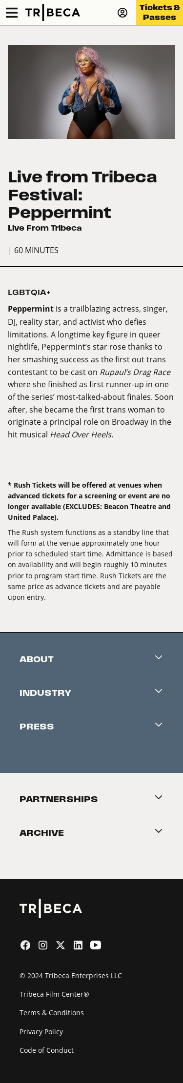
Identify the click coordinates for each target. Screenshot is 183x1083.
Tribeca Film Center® (54, 994)
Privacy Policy (41, 1031)
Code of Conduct (47, 1050)
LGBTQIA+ (29, 292)
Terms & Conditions (52, 1012)
